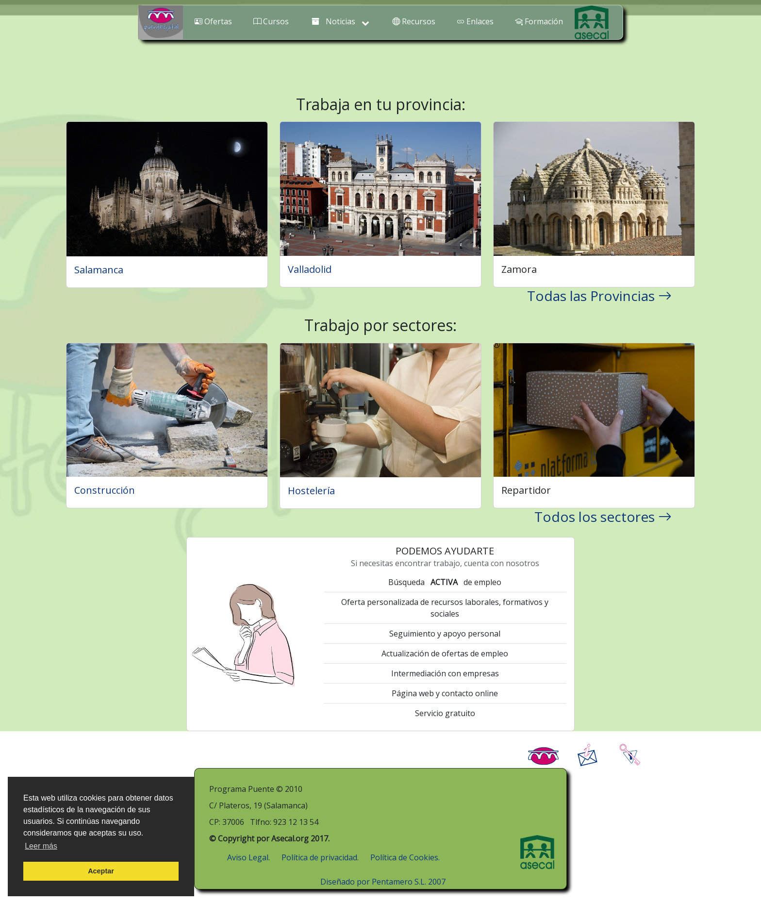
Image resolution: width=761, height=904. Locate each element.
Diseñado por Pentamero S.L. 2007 (383, 881)
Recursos (413, 21)
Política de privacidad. (320, 857)
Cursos (271, 21)
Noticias (340, 22)
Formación (539, 21)
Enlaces (475, 21)
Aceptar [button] (101, 871)
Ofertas (213, 21)
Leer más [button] (41, 846)
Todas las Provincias (599, 295)
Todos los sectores (603, 516)
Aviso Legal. (248, 857)
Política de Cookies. (405, 857)
